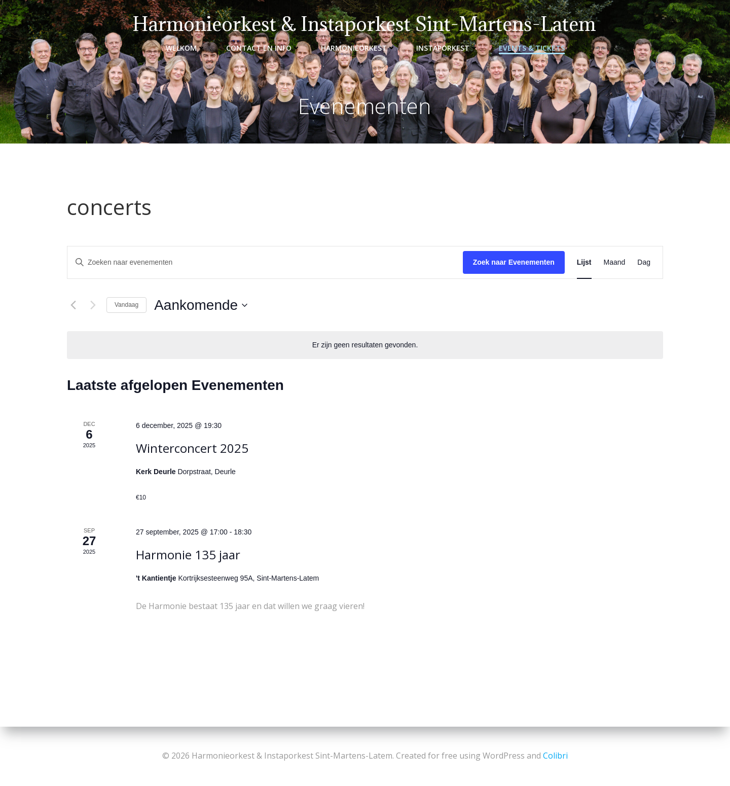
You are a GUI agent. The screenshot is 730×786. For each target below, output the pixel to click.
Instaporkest (447, 48)
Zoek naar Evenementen (514, 262)
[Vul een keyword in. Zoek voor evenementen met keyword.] (265, 262)
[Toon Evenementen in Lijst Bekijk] (584, 262)
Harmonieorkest (358, 48)
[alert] (365, 345)
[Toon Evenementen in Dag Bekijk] (643, 262)
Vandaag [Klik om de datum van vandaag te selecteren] (126, 304)
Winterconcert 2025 (192, 448)
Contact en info (263, 48)
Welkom (186, 48)
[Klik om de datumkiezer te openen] (200, 305)
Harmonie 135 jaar (188, 554)
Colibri (555, 755)
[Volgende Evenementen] (93, 305)
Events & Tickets (532, 48)
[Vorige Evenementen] (73, 305)
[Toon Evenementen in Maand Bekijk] (615, 262)
